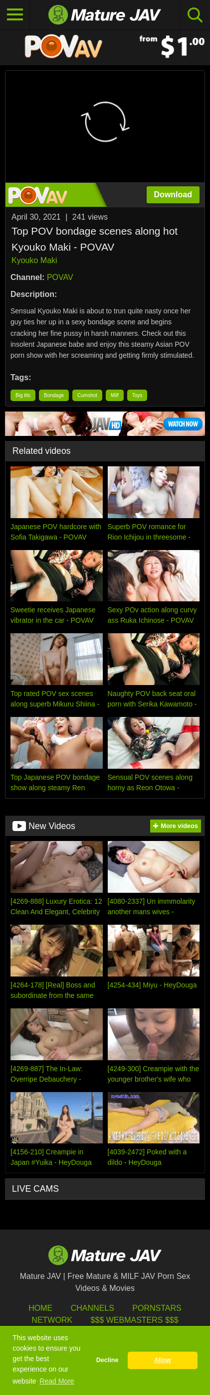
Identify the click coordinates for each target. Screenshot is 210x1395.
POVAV (60, 277)
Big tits (22, 395)
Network (51, 1320)
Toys (137, 395)
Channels (92, 1308)
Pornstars (156, 1308)
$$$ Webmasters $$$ (135, 1320)
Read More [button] (56, 1381)
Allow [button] (162, 1360)
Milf (115, 395)
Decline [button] (107, 1360)
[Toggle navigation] (15, 15)
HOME (40, 1308)
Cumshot (87, 395)
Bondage (54, 395)
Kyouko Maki (34, 260)
